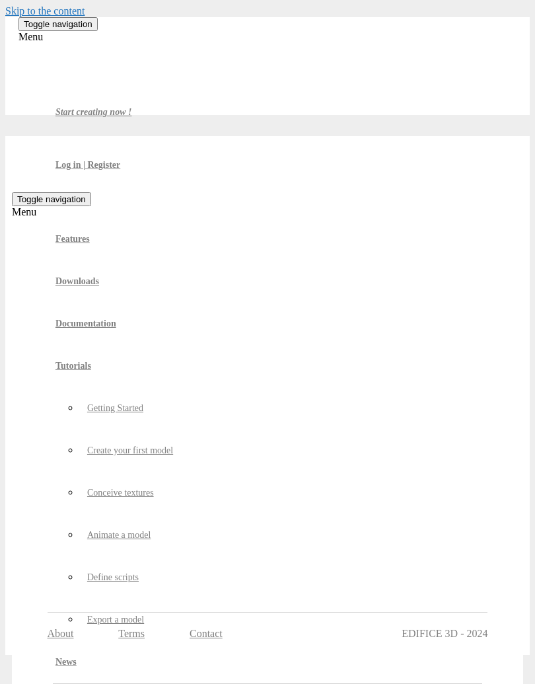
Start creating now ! (93, 112)
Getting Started (115, 408)
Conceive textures (120, 493)
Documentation (85, 323)
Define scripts (113, 577)
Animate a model (119, 535)
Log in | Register (87, 165)
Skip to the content (45, 11)
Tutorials (73, 366)
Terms (131, 633)
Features (72, 239)
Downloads (77, 281)
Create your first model (130, 450)
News (66, 662)
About (61, 633)
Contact (206, 633)
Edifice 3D (76, 69)
